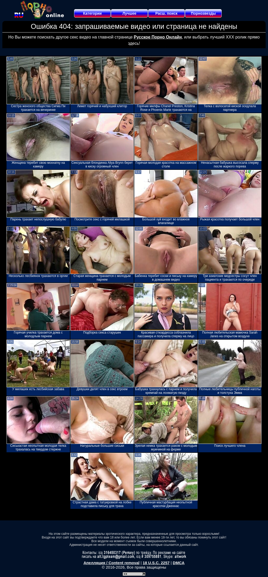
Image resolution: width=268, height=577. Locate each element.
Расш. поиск (166, 13)
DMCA (179, 562)
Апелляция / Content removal (111, 562)
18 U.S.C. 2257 (156, 562)
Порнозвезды (203, 13)
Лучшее (129, 13)
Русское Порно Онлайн (158, 37)
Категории (92, 13)
